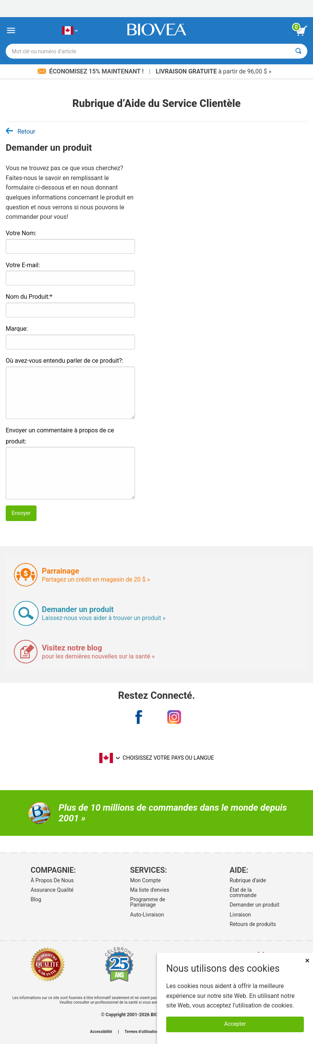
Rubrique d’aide (248, 880)
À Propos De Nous (52, 880)
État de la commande (243, 892)
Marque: (17, 328)
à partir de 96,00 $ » (214, 71)
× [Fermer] (307, 960)
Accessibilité (101, 1032)
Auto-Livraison (147, 915)
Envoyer (20, 513)
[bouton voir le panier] (301, 31)
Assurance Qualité (51, 890)
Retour (20, 131)
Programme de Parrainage (147, 902)
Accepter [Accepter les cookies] (235, 1024)
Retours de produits (253, 924)
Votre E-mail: (23, 265)
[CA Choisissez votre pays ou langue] (69, 30)
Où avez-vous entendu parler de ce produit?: (64, 360)
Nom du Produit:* (29, 296)
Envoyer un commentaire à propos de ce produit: (60, 436)
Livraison (240, 915)
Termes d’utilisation (142, 1032)
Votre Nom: (21, 233)
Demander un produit (255, 905)
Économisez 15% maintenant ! (91, 71)
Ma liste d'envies (149, 890)
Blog (35, 899)
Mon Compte (145, 880)
